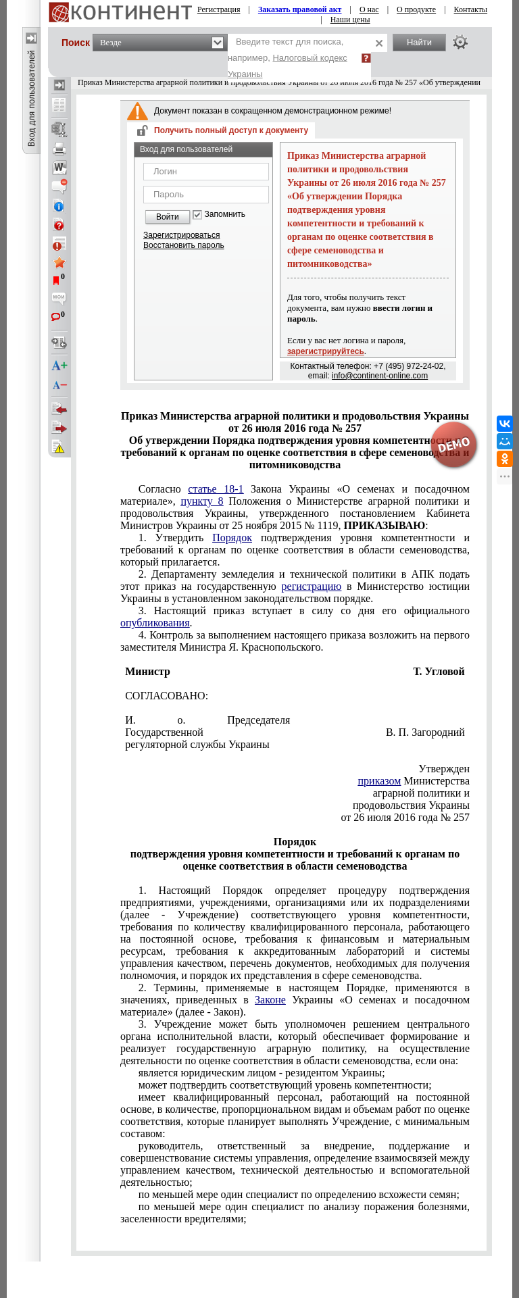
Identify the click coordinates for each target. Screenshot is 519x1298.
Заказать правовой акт (300, 9)
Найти (419, 42)
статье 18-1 (215, 489)
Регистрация (219, 9)
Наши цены (350, 19)
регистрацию (312, 586)
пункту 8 (201, 501)
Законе (270, 999)
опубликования (155, 622)
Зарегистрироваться (181, 235)
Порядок (232, 537)
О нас (369, 9)
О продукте (416, 9)
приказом (379, 781)
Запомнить (225, 214)
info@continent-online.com (380, 375)
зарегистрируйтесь (325, 351)
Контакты (471, 9)
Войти (167, 217)
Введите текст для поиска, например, (287, 57)
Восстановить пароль (183, 245)
